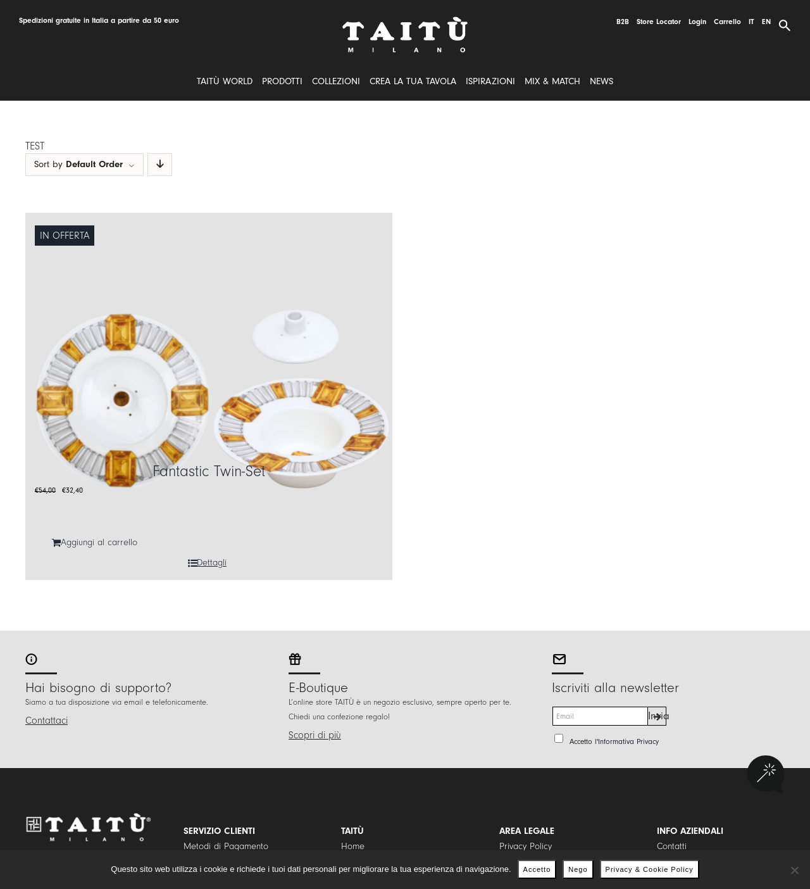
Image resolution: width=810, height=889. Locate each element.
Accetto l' (614, 741)
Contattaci (46, 720)
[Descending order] (159, 164)
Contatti (672, 846)
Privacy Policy (525, 846)
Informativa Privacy (628, 741)
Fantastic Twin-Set (209, 471)
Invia (657, 716)
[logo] (405, 21)
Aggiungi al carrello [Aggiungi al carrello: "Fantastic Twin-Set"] (99, 542)
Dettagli (212, 562)
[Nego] (794, 870)
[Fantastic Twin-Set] (208, 396)
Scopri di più (315, 735)
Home (352, 846)
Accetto (537, 869)
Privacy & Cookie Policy (650, 869)
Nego (577, 869)
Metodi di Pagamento (226, 846)
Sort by (78, 164)
